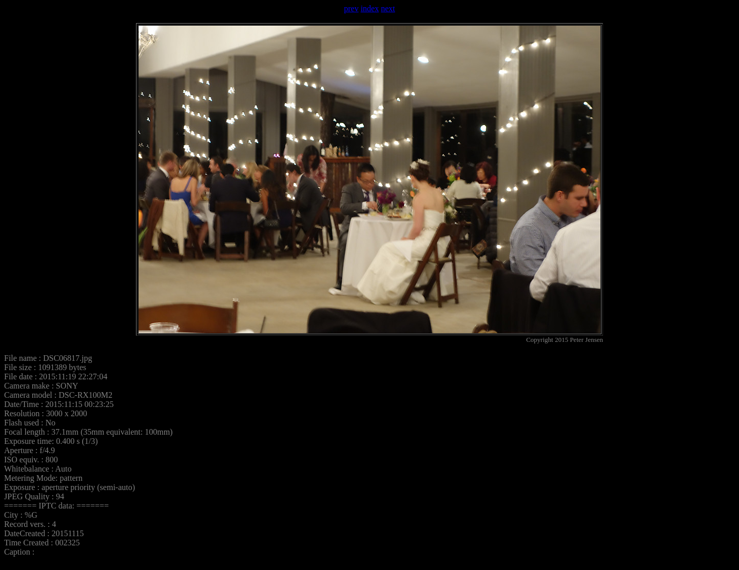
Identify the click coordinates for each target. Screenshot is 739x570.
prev (351, 8)
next (388, 8)
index (370, 8)
